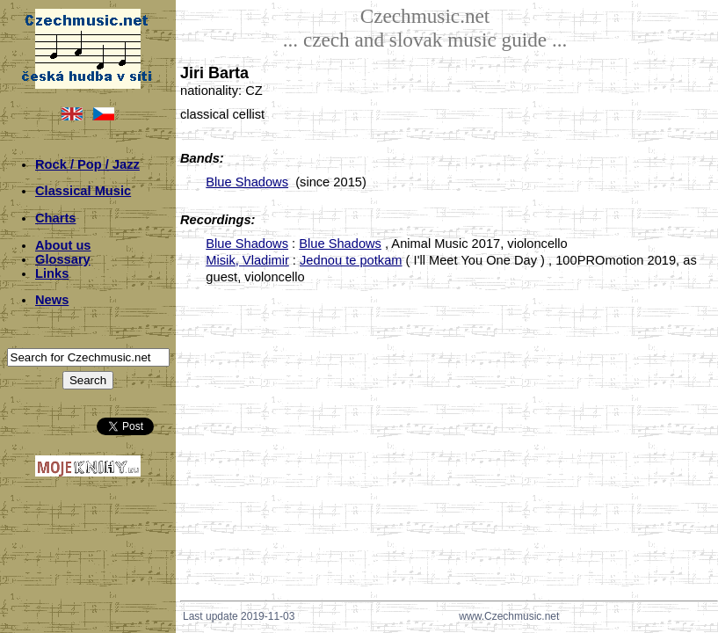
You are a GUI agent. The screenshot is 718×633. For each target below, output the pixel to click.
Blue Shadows (247, 182)
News (52, 300)
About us (63, 245)
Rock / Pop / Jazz (87, 164)
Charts (55, 218)
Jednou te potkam (351, 260)
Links (52, 273)
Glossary (63, 259)
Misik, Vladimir (247, 260)
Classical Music (83, 191)
